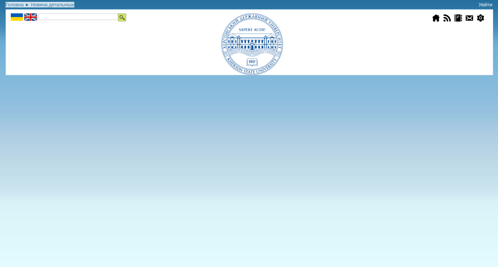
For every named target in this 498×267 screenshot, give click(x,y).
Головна (15, 4)
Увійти (485, 4)
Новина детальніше (52, 4)
